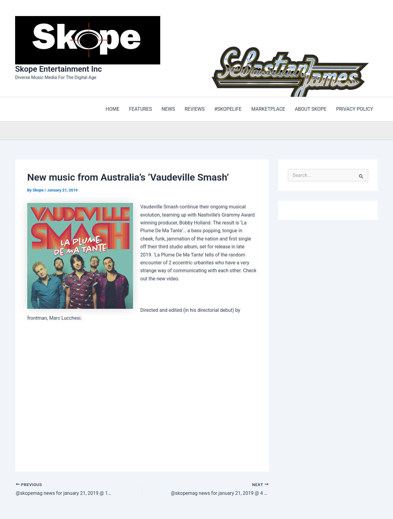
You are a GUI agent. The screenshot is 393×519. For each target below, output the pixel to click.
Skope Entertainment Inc (58, 68)
